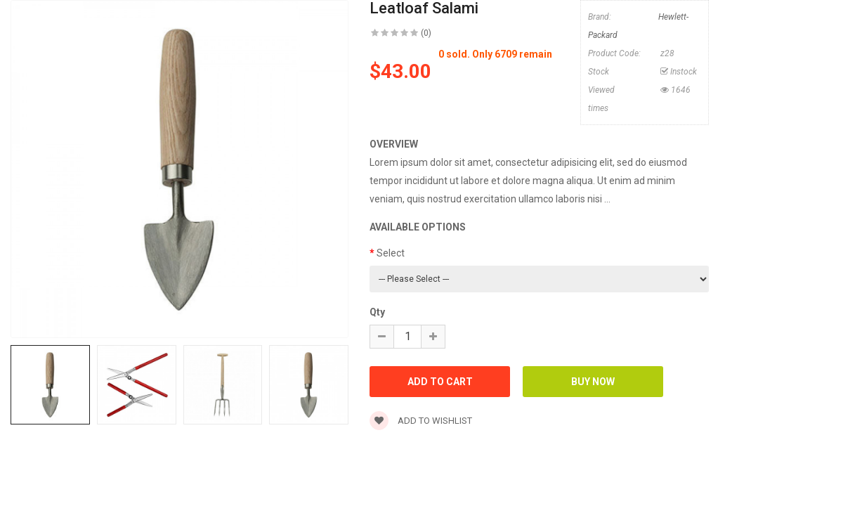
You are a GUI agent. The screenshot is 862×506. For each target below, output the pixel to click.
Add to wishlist (421, 420)
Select (391, 253)
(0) (426, 33)
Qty (377, 312)
